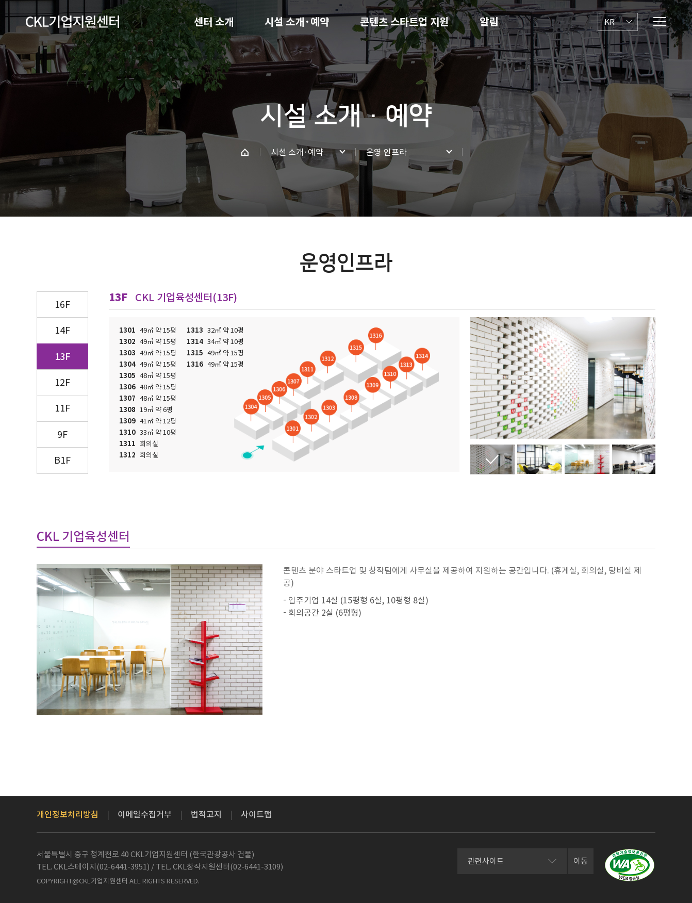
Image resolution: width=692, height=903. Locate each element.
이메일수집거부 (145, 814)
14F (62, 330)
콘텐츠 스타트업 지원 (404, 22)
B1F (62, 460)
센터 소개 (214, 22)
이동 (580, 861)
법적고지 (206, 814)
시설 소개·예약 (297, 22)
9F (62, 434)
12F (62, 382)
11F (62, 408)
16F (62, 304)
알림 (489, 22)
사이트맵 (256, 814)
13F (63, 357)
